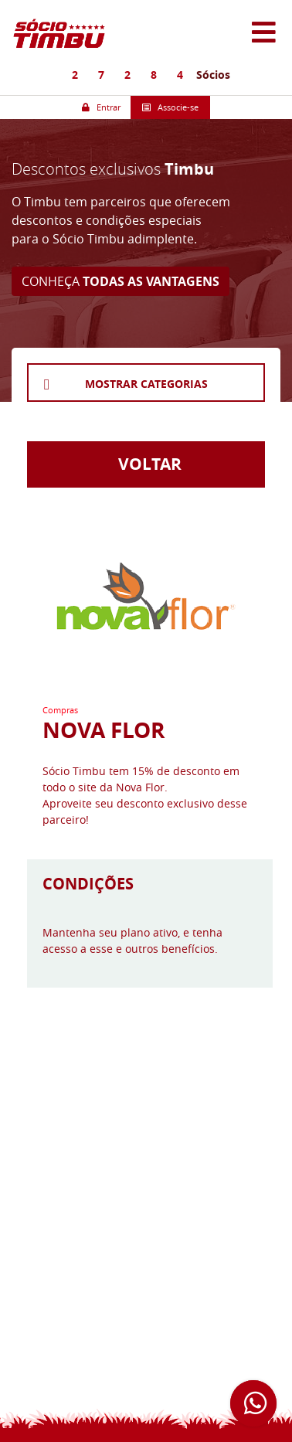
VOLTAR (146, 464)
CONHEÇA (120, 281)
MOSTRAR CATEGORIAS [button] (146, 383)
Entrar (101, 107)
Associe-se (170, 107)
